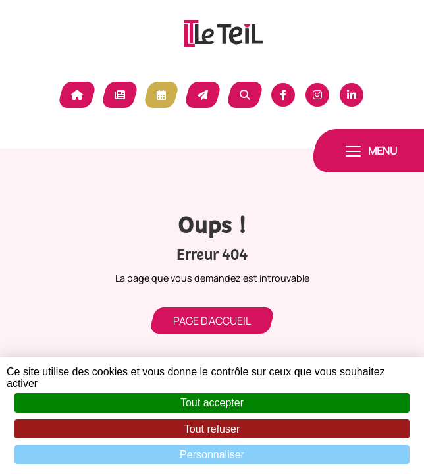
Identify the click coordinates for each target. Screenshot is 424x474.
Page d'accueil (212, 320)
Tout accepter (212, 402)
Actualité (120, 95)
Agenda (161, 95)
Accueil (77, 95)
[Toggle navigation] (371, 151)
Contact (203, 95)
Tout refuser (212, 428)
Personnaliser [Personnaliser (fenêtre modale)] (212, 454)
